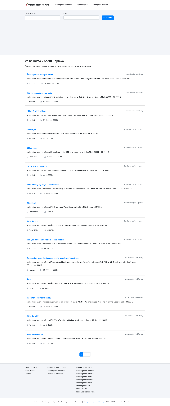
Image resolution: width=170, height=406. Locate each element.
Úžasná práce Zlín (83, 386)
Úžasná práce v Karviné (56, 371)
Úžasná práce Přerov (84, 377)
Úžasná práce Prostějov (85, 374)
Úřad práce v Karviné (55, 374)
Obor (65, 13)
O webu (28, 374)
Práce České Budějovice (85, 392)
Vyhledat (108, 18)
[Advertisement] (85, 40)
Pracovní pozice (30, 13)
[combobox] (81, 17)
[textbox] (68, 17)
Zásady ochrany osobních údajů (93, 402)
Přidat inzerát (30, 371)
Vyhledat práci (82, 5)
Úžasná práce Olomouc (85, 371)
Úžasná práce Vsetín (84, 383)
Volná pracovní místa (63, 5)
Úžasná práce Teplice (84, 380)
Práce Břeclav (81, 389)
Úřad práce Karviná (100, 5)
